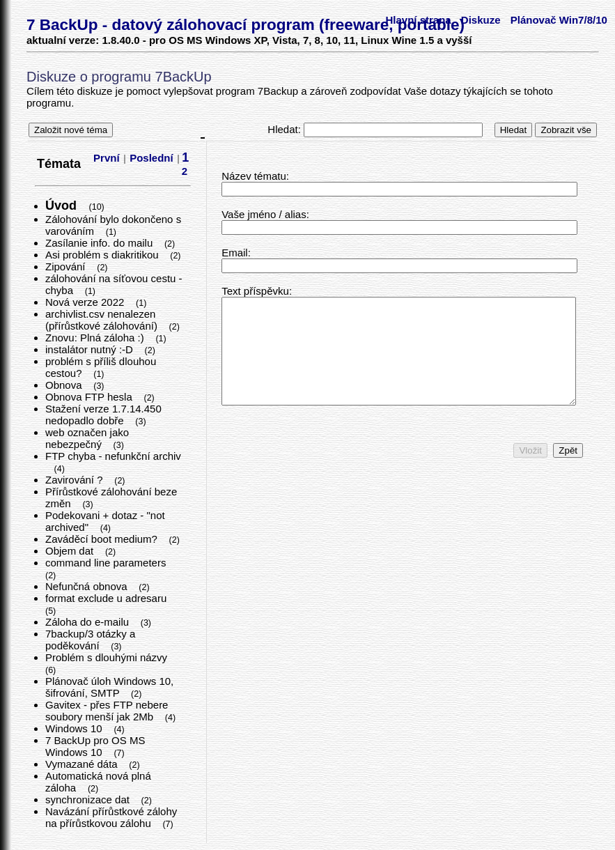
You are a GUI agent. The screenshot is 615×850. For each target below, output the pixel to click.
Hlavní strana (418, 20)
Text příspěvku (255, 291)
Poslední (151, 158)
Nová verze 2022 (86, 302)
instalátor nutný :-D (90, 349)
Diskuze (481, 20)
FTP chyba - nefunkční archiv (113, 456)
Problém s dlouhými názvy (107, 657)
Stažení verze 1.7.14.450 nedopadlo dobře (103, 414)
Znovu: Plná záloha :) (96, 337)
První (106, 158)
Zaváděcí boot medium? (102, 539)
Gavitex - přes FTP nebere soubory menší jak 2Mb (106, 710)
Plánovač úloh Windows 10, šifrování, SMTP (109, 687)
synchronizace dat (88, 799)
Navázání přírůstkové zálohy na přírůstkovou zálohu (111, 817)
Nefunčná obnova (87, 586)
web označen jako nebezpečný (87, 438)
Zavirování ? (75, 480)
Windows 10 (75, 728)
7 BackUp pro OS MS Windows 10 (95, 746)
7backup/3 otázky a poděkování (90, 639)
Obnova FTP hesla (90, 397)
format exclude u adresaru (107, 598)
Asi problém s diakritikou (103, 255)
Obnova (65, 385)
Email (234, 252)
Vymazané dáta (82, 764)
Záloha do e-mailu (88, 622)
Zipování (66, 266)
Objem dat (70, 551)
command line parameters (107, 563)
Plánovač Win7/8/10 (559, 20)
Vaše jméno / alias (263, 214)
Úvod (62, 205)
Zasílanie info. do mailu (100, 243)
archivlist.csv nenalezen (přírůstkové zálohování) (102, 320)
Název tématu (253, 176)
